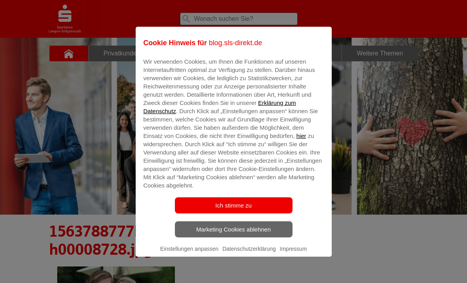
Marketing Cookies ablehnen (233, 235)
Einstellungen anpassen (189, 254)
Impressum (293, 254)
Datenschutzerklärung (249, 254)
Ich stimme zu (233, 211)
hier (301, 141)
